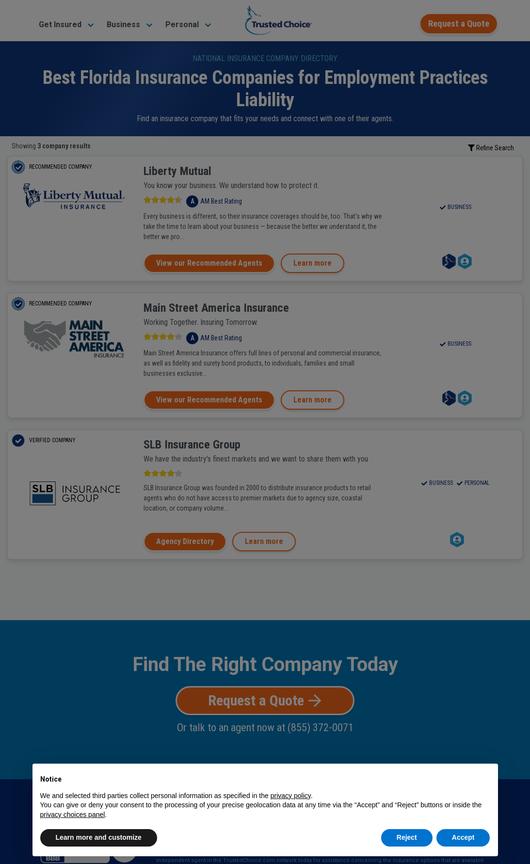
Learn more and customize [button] (99, 837)
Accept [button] (463, 837)
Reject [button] (407, 837)
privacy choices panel (72, 814)
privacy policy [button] (291, 796)
